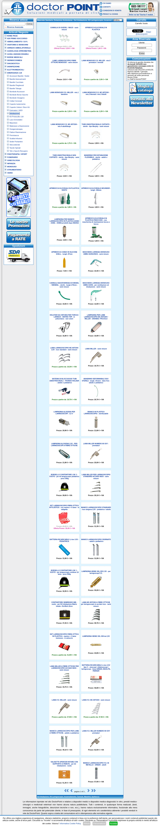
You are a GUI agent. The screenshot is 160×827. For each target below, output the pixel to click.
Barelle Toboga (15, 88)
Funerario (12, 157)
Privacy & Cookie (110, 14)
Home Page (11, 36)
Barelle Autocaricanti (18, 79)
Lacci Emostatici (16, 120)
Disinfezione (13, 67)
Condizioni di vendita (112, 10)
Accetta (113, 823)
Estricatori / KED (16, 110)
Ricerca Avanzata (15, 27)
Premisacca (14, 135)
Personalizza (99, 823)
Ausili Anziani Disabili (18, 54)
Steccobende (15, 145)
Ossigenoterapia (16, 129)
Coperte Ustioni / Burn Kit (20, 107)
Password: (141, 48)
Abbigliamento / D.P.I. (17, 42)
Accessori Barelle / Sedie (19, 76)
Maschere (13, 123)
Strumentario (14, 170)
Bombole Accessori (17, 92)
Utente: (142, 43)
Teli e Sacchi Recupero (19, 151)
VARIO (10, 173)
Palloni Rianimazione (18, 132)
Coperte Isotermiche (17, 104)
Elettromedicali (15, 70)
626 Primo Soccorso (17, 38)
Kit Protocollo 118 (16, 117)
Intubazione (15, 113)
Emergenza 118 (14, 73)
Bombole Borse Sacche (19, 95)
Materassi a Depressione (19, 126)
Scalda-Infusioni (16, 138)
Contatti (107, 7)
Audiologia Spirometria (19, 51)
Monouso (12, 167)
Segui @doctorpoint (143, 33)
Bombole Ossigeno (17, 98)
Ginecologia (13, 160)
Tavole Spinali (15, 148)
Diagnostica (13, 63)
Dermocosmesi (14, 60)
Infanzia (11, 163)
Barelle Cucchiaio (16, 82)
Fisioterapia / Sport (17, 154)
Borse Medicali (14, 57)
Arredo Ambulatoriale (19, 48)
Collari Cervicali (16, 101)
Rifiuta (87, 823)
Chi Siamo (107, 3)
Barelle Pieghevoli (17, 85)
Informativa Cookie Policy (70, 823)
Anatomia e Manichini (17, 45)
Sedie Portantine (16, 142)
